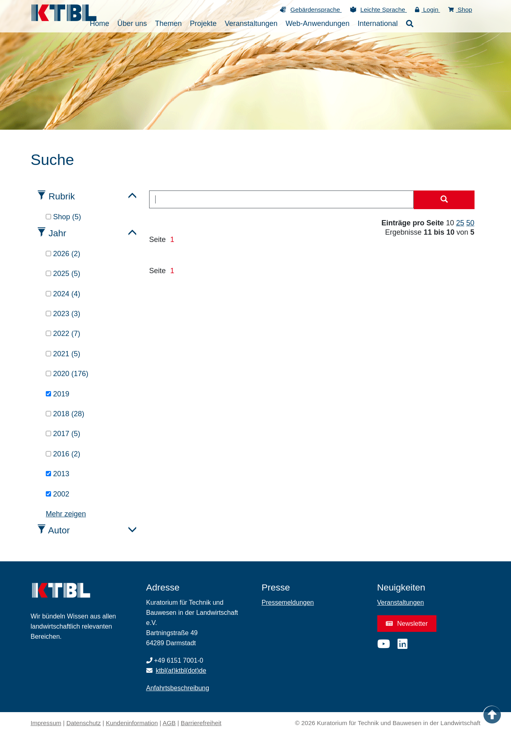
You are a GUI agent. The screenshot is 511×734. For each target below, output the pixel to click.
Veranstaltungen (400, 602)
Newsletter (407, 623)
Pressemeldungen (288, 602)
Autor (59, 530)
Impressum (46, 722)
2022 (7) (63, 334)
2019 (57, 394)
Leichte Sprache (383, 9)
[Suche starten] (444, 199)
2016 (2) (63, 454)
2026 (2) (63, 254)
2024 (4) (63, 294)
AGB (168, 722)
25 (460, 223)
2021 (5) (63, 354)
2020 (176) (67, 374)
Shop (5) (63, 217)
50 (470, 223)
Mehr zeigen (66, 514)
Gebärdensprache (316, 9)
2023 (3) (63, 314)
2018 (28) (65, 414)
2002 (57, 494)
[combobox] (281, 199)
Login (427, 9)
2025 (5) (63, 274)
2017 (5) (63, 434)
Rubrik (62, 196)
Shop (460, 9)
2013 (57, 474)
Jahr (57, 233)
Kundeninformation (132, 722)
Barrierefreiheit (201, 722)
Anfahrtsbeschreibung (178, 688)
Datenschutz (83, 722)
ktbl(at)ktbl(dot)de (181, 670)
